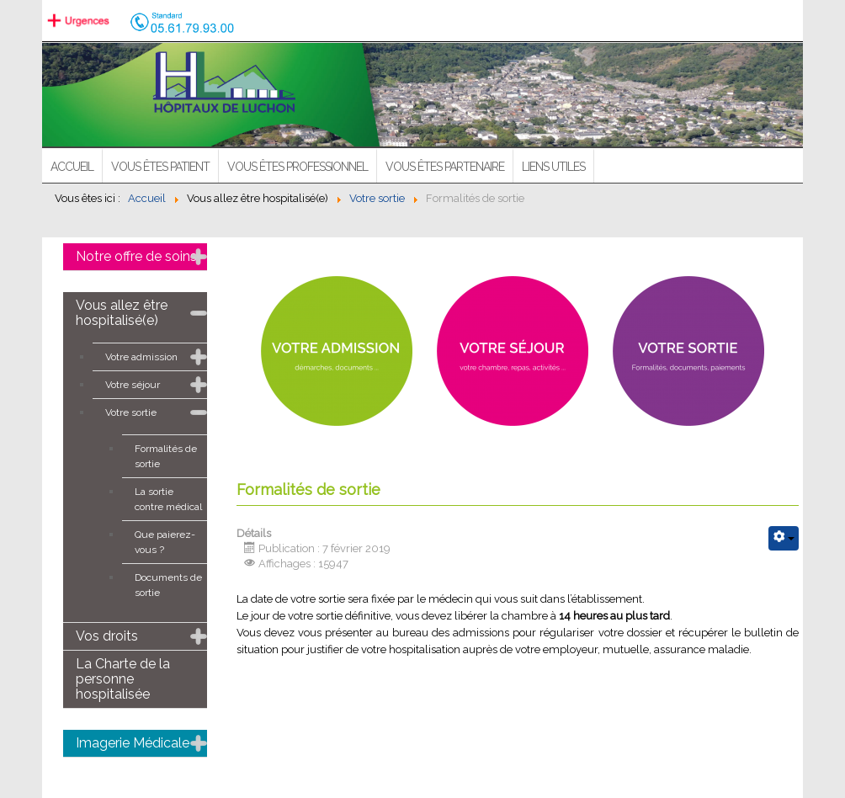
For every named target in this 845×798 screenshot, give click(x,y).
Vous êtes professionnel (297, 166)
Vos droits (107, 636)
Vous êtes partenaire (444, 166)
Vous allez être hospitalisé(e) (121, 312)
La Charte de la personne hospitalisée (123, 679)
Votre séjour (132, 385)
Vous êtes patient (160, 166)
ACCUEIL (71, 166)
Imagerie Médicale (132, 743)
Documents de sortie (168, 585)
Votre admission (141, 357)
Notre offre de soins (136, 256)
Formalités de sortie (166, 456)
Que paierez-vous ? (165, 542)
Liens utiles (553, 166)
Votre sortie (131, 412)
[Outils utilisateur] (783, 538)
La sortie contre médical (168, 499)
